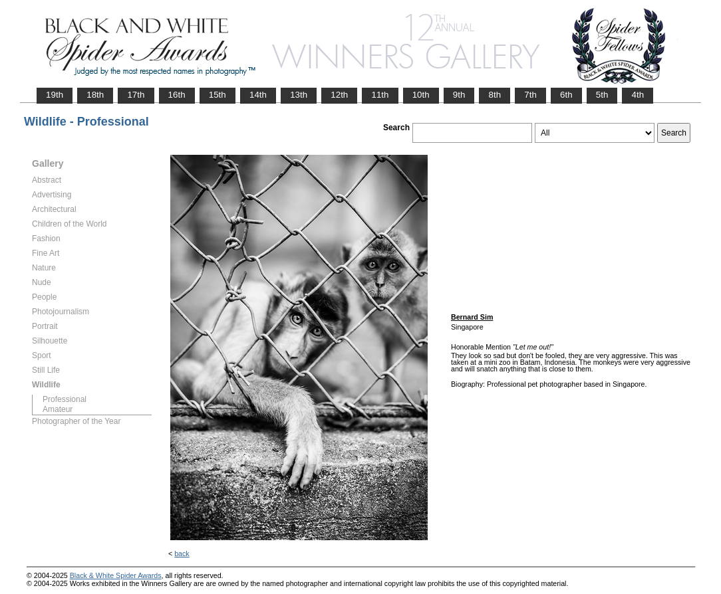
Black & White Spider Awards (116, 575)
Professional (64, 399)
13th (299, 95)
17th (136, 95)
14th (258, 95)
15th (217, 95)
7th (530, 95)
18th (95, 95)
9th (459, 95)
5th (602, 95)
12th (339, 95)
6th (566, 95)
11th (380, 95)
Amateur (57, 409)
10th (421, 95)
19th (55, 95)
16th (177, 95)
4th (637, 95)
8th (494, 95)
